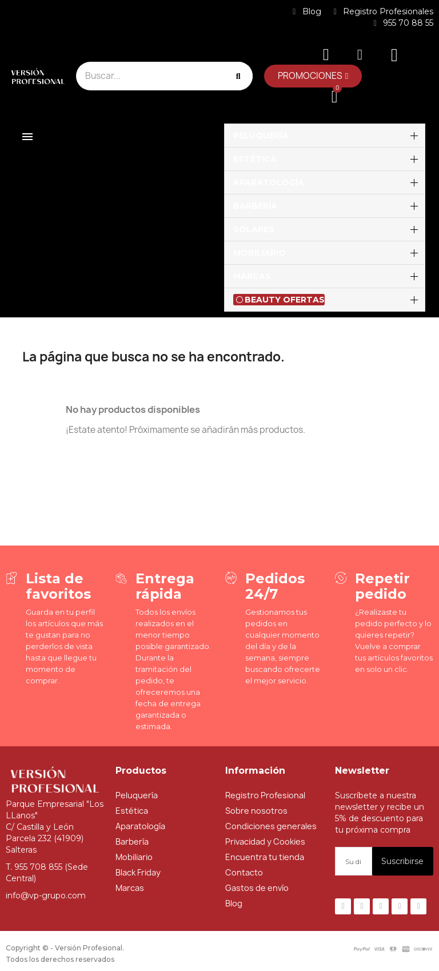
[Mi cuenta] (360, 54)
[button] (313, 76)
